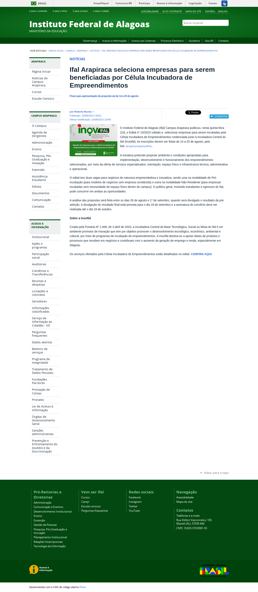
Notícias (94, 50)
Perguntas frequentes (94, 510)
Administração (43, 502)
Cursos (85, 497)
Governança (90, 40)
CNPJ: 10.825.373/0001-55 (191, 528)
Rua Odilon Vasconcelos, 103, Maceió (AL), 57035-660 (194, 521)
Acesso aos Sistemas (143, 40)
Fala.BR (209, 40)
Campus (70, 50)
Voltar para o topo (216, 473)
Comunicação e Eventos (48, 507)
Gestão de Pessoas (45, 525)
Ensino (38, 516)
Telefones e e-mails (188, 515)
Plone (82, 587)
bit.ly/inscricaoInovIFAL (139, 146)
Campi (85, 502)
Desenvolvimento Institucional (52, 511)
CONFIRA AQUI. (201, 254)
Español (210, 11)
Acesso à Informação (114, 40)
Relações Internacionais (48, 542)
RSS (227, 31)
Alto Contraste (172, 11)
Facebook (206, 31)
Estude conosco (91, 506)
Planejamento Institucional (50, 537)
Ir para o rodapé (102, 11)
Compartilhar (221, 116)
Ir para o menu (61, 11)
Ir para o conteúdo (39, 11)
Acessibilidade (149, 11)
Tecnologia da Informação (50, 546)
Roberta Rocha (82, 111)
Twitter (221, 31)
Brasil (42, 3)
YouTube (211, 31)
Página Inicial (56, 50)
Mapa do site (193, 11)
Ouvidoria (194, 40)
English (222, 11)
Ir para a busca (82, 11)
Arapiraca (82, 50)
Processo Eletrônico (172, 40)
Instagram (216, 31)
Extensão (39, 520)
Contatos (223, 40)
